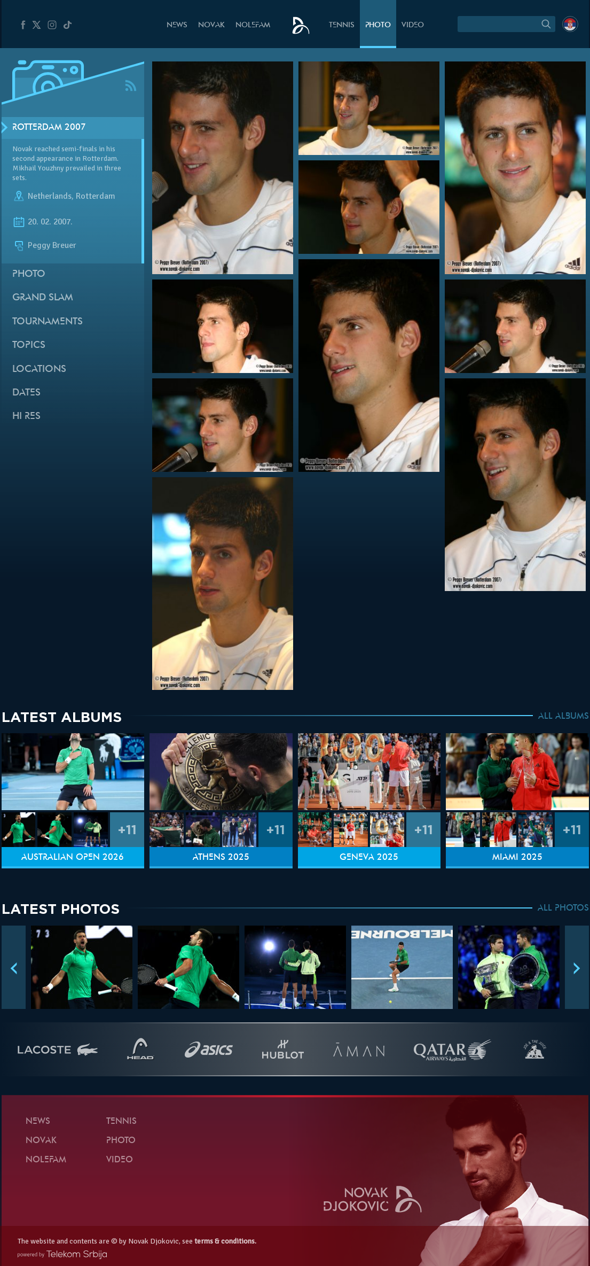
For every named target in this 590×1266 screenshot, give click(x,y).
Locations (39, 369)
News (177, 25)
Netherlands (50, 196)
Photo (378, 25)
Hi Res (26, 416)
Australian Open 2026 (72, 857)
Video (413, 25)
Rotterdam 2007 (49, 127)
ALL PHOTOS (563, 908)
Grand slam (42, 298)
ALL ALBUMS (563, 716)
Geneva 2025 (369, 857)
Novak (211, 25)
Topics (28, 345)
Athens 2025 (221, 857)
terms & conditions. (225, 1241)
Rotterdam (95, 196)
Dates (26, 393)
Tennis (342, 25)
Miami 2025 (517, 857)
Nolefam (252, 25)
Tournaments (47, 322)
